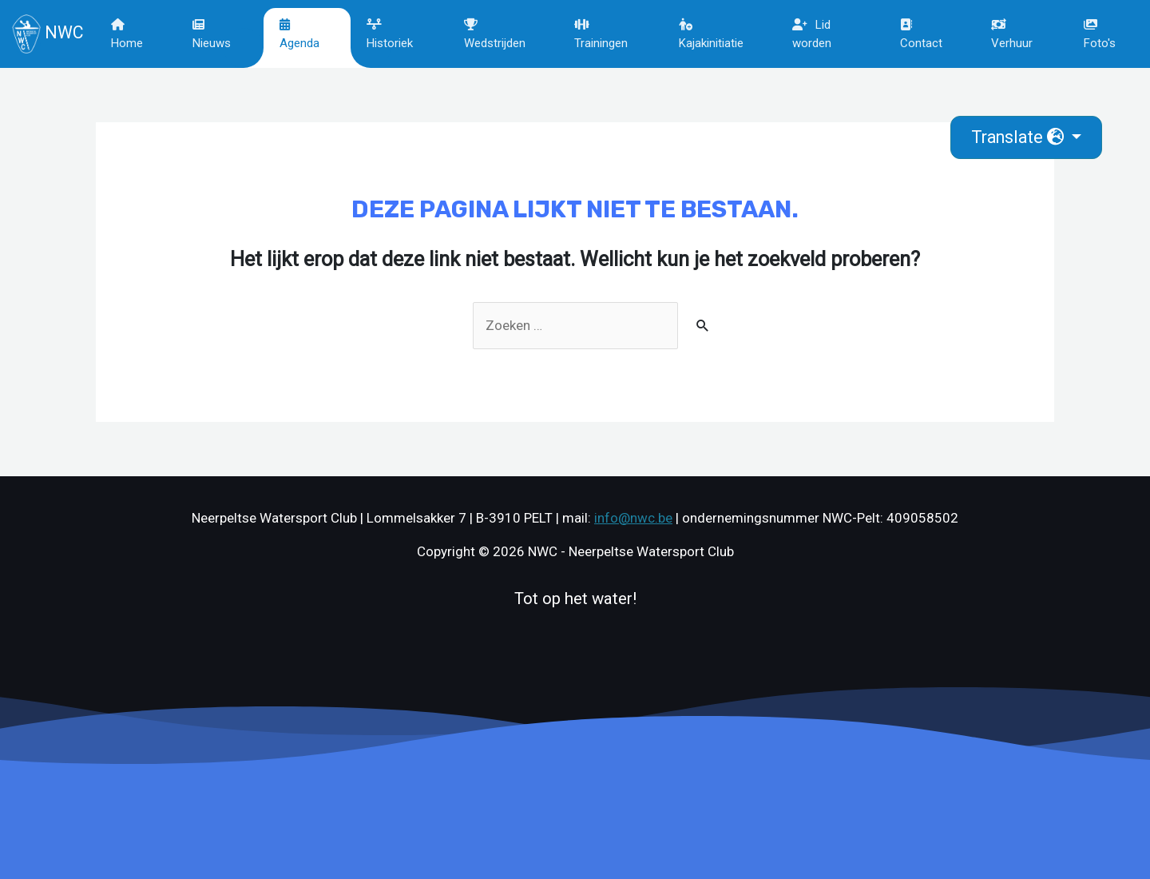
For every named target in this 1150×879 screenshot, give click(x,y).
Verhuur (1012, 34)
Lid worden (811, 34)
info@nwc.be (633, 518)
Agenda (299, 34)
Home (127, 34)
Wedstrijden (494, 34)
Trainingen (601, 34)
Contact (921, 34)
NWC (46, 34)
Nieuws (211, 34)
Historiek (390, 34)
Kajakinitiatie (711, 34)
